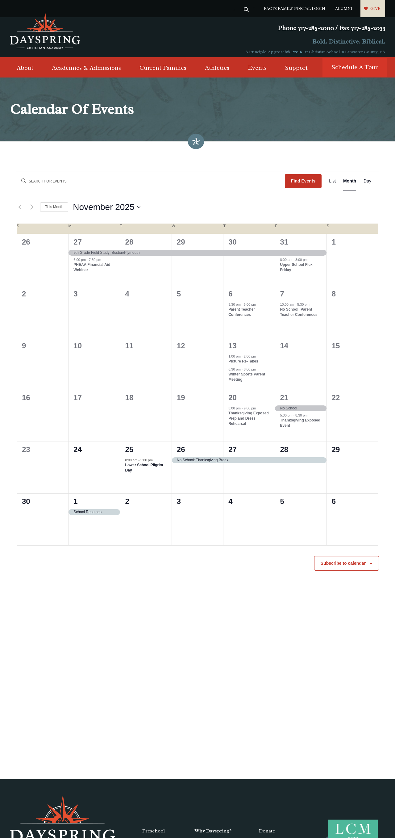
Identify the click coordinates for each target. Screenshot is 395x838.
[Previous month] (19, 211)
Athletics (217, 71)
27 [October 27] (77, 245)
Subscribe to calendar (343, 566)
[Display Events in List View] (332, 185)
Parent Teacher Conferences (241, 316)
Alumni (343, 8)
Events (257, 71)
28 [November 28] (284, 453)
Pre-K (297, 51)
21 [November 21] (284, 401)
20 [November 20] (232, 401)
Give (375, 8)
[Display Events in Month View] (349, 185)
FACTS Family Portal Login (294, 8)
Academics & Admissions (86, 71)
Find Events (303, 184)
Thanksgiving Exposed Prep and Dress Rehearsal (248, 422)
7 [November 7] (282, 297)
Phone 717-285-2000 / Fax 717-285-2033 (331, 28)
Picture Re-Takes (243, 365)
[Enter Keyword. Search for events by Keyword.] (150, 185)
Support (296, 71)
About (25, 71)
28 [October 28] (129, 245)
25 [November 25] (129, 453)
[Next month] (31, 211)
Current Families (162, 71)
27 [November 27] (232, 453)
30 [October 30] (232, 245)
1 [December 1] (75, 505)
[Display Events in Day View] (367, 185)
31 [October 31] (284, 245)
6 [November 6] (230, 297)
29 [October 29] (181, 245)
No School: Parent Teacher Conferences (298, 316)
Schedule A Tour (355, 71)
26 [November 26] (181, 453)
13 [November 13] (232, 349)
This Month (54, 210)
